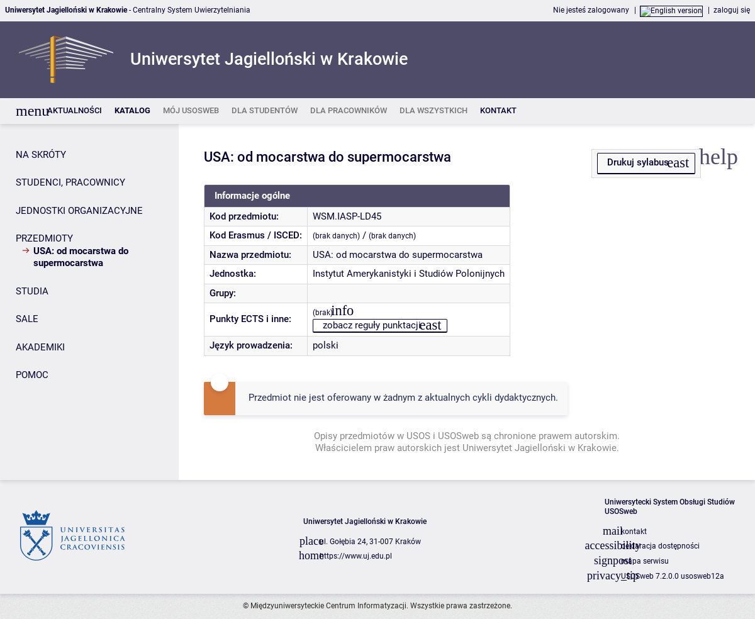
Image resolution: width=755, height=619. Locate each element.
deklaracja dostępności (660, 546)
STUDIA (32, 291)
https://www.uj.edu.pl (356, 556)
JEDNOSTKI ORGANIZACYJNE (79, 210)
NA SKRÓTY (41, 154)
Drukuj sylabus (638, 162)
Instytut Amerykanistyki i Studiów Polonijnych (409, 273)
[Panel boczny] (89, 302)
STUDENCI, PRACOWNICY (70, 182)
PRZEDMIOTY (44, 238)
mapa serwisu (645, 561)
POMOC (32, 375)
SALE (27, 319)
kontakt (634, 531)
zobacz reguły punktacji (372, 325)
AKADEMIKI (40, 347)
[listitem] (74, 111)
